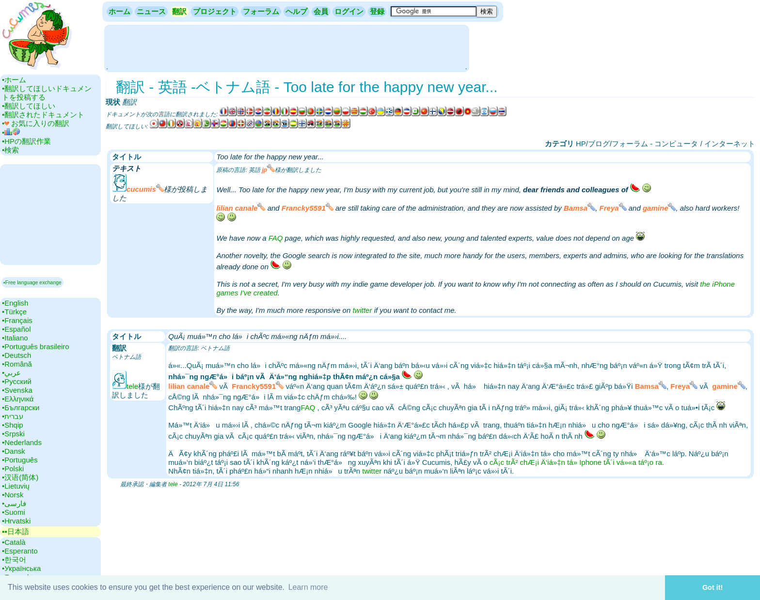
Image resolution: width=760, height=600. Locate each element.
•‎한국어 (14, 559)
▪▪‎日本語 (15, 531)
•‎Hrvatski (16, 521)
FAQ (276, 238)
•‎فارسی (14, 503)
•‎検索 (10, 150)
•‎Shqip (12, 425)
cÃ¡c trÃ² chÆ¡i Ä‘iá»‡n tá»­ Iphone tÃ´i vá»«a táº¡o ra (576, 462)
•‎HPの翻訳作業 (26, 141)
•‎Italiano (15, 338)
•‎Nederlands (22, 442)
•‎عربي (11, 373)
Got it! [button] (712, 587)
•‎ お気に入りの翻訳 (35, 123)
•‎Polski (13, 468)
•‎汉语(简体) (20, 477)
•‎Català (14, 542)
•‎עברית (12, 416)
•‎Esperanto (20, 551)
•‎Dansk (13, 451)
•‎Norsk (12, 495)
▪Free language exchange (32, 282)
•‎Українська (21, 568)
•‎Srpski (13, 434)
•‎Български (21, 407)
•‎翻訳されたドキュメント (43, 114)
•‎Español (16, 329)
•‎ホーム (14, 80)
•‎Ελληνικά (17, 399)
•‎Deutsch (16, 355)
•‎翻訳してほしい (28, 106)
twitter (362, 310)
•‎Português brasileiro (35, 346)
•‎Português (20, 460)
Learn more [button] (308, 587)
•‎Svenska (17, 390)
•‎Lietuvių (16, 486)
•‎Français (17, 320)
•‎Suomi (13, 512)
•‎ (11, 132)
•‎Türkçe (14, 312)
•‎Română (17, 364)
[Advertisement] (286, 47)
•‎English (15, 303)
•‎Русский (17, 381)
